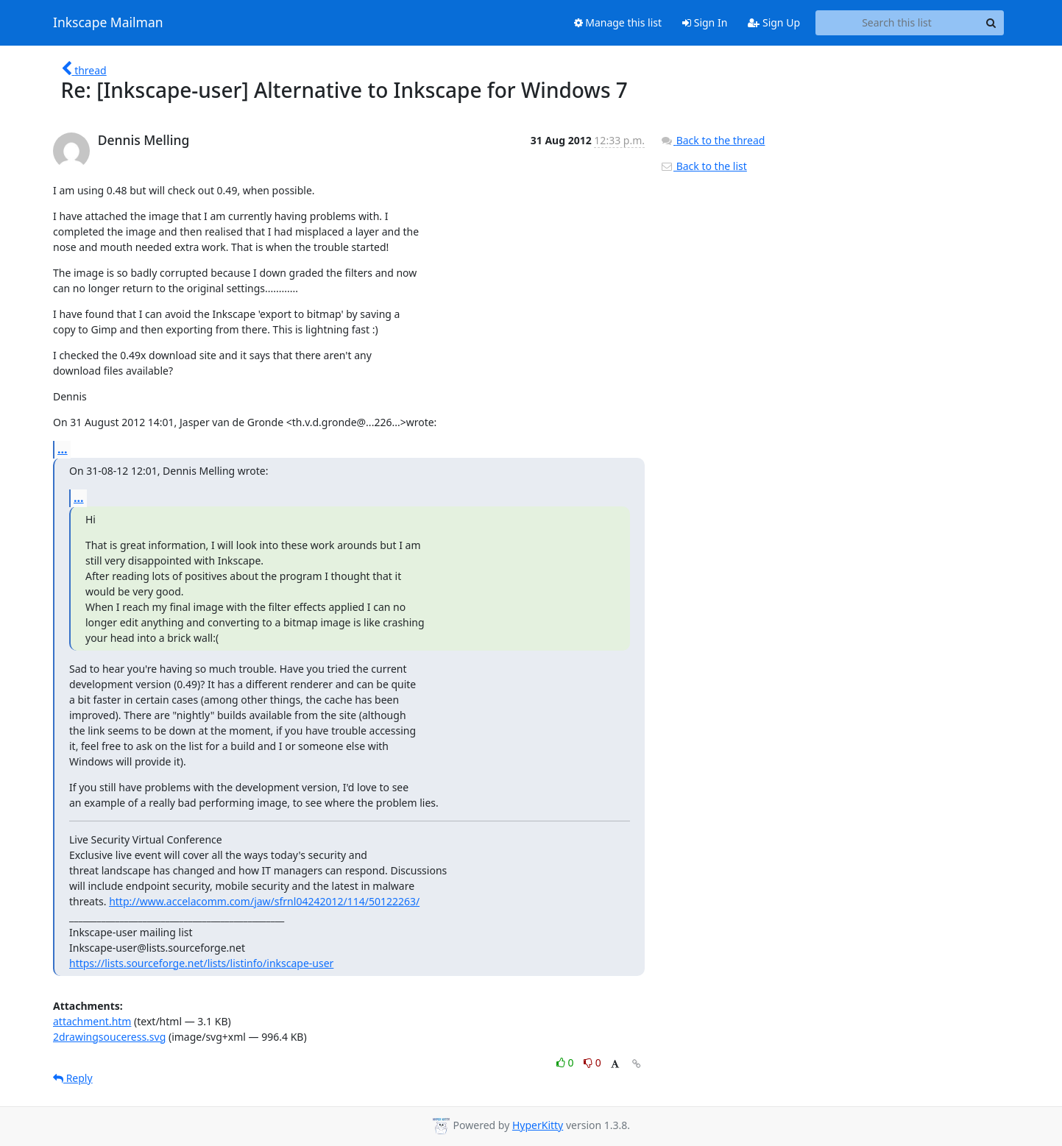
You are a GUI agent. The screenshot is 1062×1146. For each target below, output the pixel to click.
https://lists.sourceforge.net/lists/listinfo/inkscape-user (201, 963)
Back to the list (703, 166)
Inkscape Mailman (108, 23)
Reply (73, 1078)
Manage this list (618, 22)
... (62, 449)
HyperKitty (537, 1125)
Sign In (704, 22)
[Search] (990, 22)
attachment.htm (92, 1021)
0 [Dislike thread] (592, 1062)
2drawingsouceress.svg (109, 1037)
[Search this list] (896, 22)
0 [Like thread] (566, 1062)
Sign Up (774, 22)
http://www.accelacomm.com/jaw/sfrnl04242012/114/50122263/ (264, 901)
